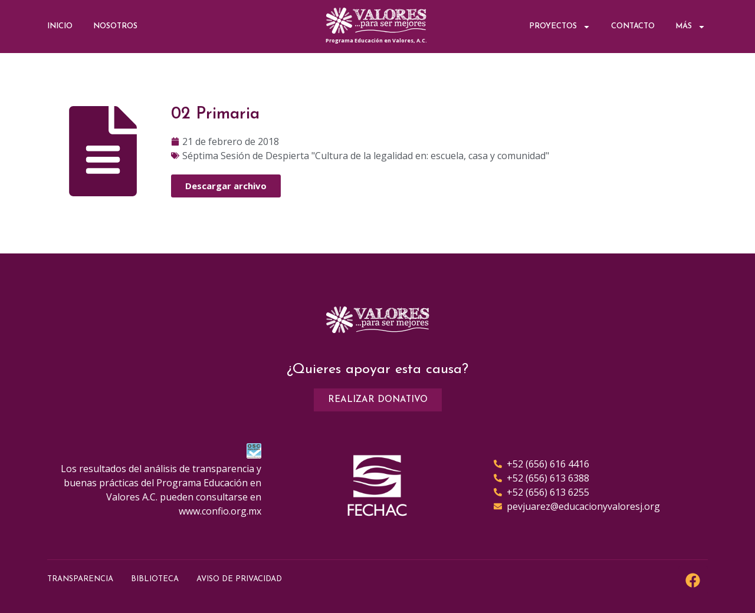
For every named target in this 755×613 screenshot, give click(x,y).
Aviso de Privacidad (239, 579)
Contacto (633, 26)
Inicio (60, 26)
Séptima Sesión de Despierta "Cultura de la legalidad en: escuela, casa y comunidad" (365, 155)
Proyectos (559, 27)
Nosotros (115, 26)
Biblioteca (155, 579)
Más (690, 27)
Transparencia (80, 579)
